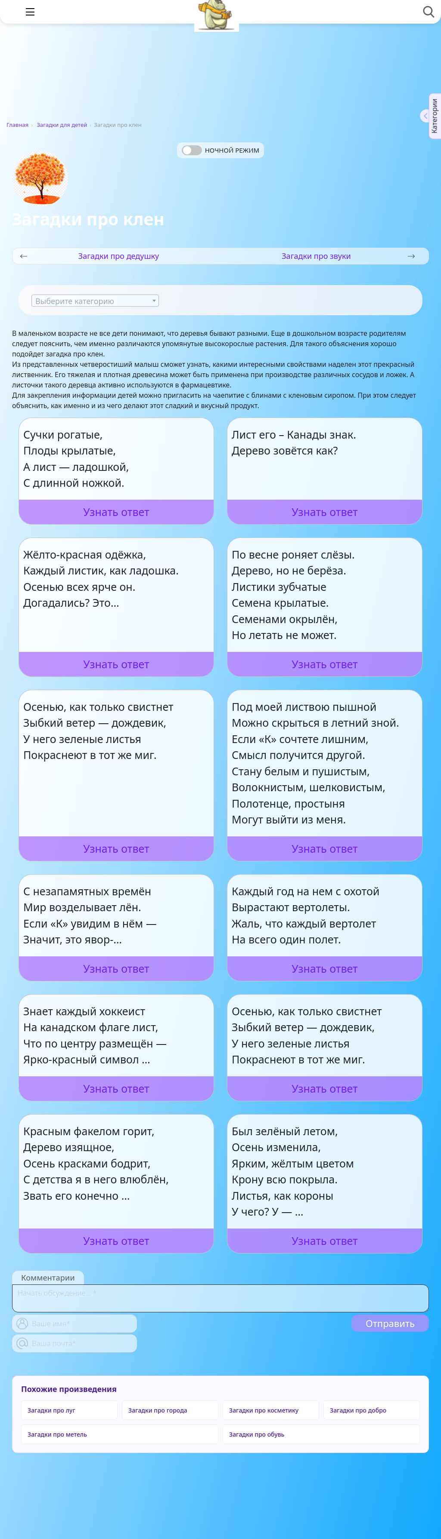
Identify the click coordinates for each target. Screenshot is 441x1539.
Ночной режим (232, 150)
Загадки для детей (62, 125)
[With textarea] (220, 1298)
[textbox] (95, 301)
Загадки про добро (358, 1410)
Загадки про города (157, 1410)
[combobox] (95, 301)
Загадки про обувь (256, 1434)
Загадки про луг (51, 1410)
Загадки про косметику (263, 1410)
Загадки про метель (57, 1434)
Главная (17, 125)
